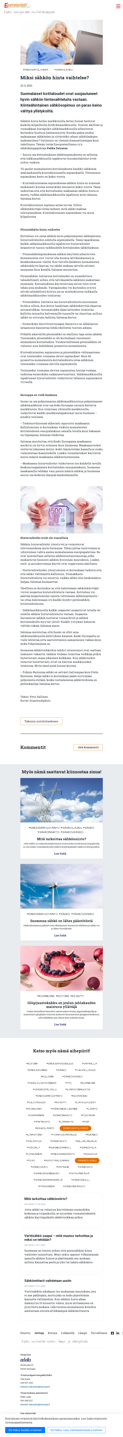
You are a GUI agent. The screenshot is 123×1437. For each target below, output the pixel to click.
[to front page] (17, 5)
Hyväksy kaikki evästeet (25, 1430)
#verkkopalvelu (45, 1089)
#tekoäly (33, 1147)
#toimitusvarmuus (64, 1134)
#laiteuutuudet (85, 1102)
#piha (85, 1122)
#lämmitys (66, 1122)
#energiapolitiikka (35, 70)
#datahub (62, 1167)
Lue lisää (60, 853)
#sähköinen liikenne (64, 1109)
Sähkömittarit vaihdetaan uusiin (47, 1281)
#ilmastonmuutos (77, 1089)
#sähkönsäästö (74, 1186)
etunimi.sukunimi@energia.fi (35, 1386)
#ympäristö (42, 1122)
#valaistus (34, 1141)
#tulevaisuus (36, 1102)
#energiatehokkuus (59, 1063)
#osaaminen (36, 1115)
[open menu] (118, 6)
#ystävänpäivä (79, 1173)
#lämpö (91, 1109)
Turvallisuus (99, 1333)
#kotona (62, 996)
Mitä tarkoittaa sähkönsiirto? (45, 1199)
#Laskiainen (34, 1154)
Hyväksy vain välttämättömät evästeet (76, 1430)
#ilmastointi (34, 1134)
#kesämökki (79, 1096)
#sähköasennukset (47, 1173)
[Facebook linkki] (112, 1335)
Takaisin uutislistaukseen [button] (41, 721)
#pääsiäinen (46, 1186)
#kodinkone (46, 996)
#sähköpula (88, 1147)
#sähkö (88, 828)
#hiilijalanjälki (86, 1141)
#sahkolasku (63, 70)
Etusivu (25, 1333)
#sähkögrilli (80, 1180)
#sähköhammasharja (48, 1180)
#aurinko (91, 1134)
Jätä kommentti (88, 747)
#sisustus (90, 1154)
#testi (31, 1160)
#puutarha (88, 1115)
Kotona (52, 1333)
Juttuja (39, 1333)
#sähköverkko (72, 832)
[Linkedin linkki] (117, 1335)
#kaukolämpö (44, 1128)
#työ (68, 1083)
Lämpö (82, 1333)
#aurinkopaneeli (59, 1147)
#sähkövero (39, 1167)
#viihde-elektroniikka (41, 1083)
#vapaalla (89, 1063)
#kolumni (47, 1076)
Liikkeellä (67, 1333)
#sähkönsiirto (48, 832)
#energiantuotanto (44, 828)
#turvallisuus (85, 1070)
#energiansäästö (62, 1154)
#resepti (77, 996)
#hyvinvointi (34, 1109)
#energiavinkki (37, 1070)
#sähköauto (58, 1141)
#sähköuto (85, 1167)
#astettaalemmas (56, 1160)
